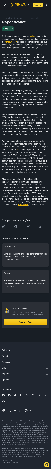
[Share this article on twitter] (3, 226)
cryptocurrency (10, 42)
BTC (19, 149)
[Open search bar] (28, 5)
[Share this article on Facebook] (15, 226)
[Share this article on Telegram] (28, 226)
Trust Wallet (23, 205)
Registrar (37, 5)
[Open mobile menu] (46, 5)
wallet (32, 36)
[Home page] (18, 5)
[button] (47, 4)
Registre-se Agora (25, 322)
